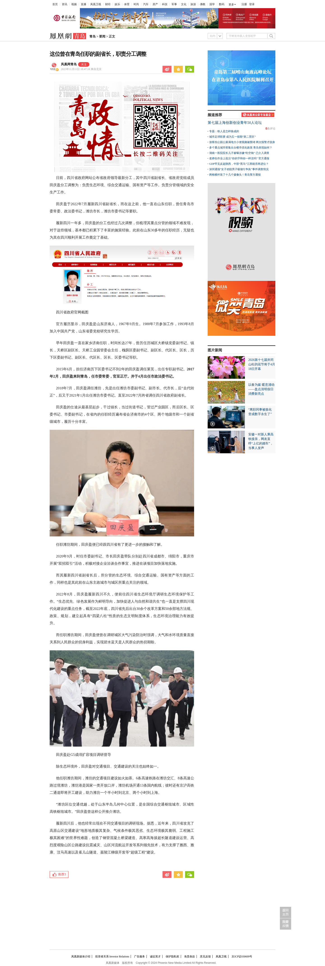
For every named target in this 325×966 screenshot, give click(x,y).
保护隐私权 (172, 956)
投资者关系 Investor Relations (112, 956)
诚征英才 (155, 956)
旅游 (193, 4)
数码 (221, 4)
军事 (174, 4)
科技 (164, 4)
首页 (55, 4)
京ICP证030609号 (242, 956)
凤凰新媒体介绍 (80, 956)
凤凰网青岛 (69, 64)
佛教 (202, 4)
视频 (74, 4)
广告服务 (139, 956)
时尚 (136, 4)
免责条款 (189, 956)
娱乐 (117, 4)
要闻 (102, 36)
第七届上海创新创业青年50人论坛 (235, 123)
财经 (108, 4)
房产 (155, 4)
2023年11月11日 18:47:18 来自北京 (81, 69)
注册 (244, 4)
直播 (83, 4)
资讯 (64, 4)
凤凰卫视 (95, 4)
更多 (231, 4)
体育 (127, 4)
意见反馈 (205, 956)
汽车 (146, 4)
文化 (183, 4)
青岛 (92, 36)
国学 (212, 4)
